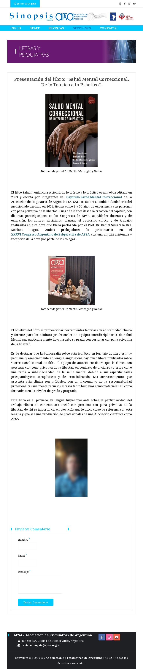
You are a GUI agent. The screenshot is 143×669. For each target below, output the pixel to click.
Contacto (109, 28)
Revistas (56, 28)
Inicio (15, 28)
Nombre (24, 539)
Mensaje (24, 571)
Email (22, 555)
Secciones (82, 28)
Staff (35, 28)
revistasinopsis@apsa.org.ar (41, 645)
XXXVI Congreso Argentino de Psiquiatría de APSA (50, 234)
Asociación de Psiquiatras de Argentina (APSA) (80, 657)
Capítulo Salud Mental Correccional (94, 197)
